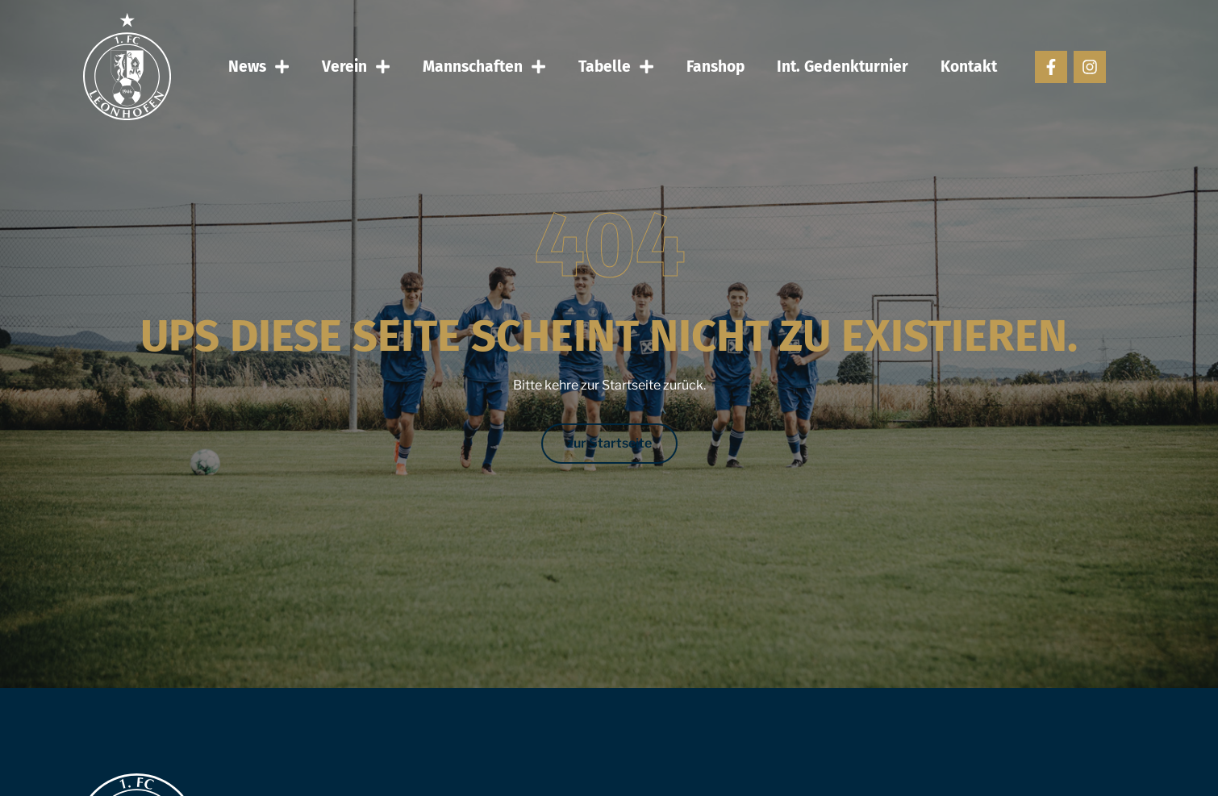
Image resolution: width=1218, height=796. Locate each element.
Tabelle (616, 66)
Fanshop (715, 66)
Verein (356, 66)
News (259, 66)
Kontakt (969, 66)
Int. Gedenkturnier (842, 66)
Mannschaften (484, 66)
